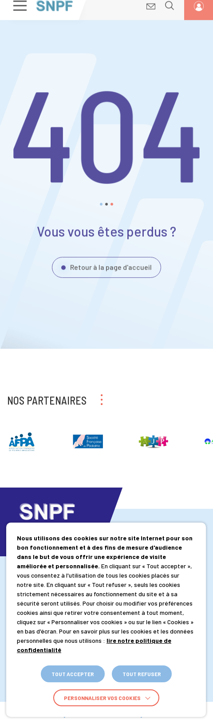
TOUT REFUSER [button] (141, 674)
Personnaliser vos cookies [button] (102, 698)
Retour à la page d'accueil (111, 261)
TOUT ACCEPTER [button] (72, 674)
